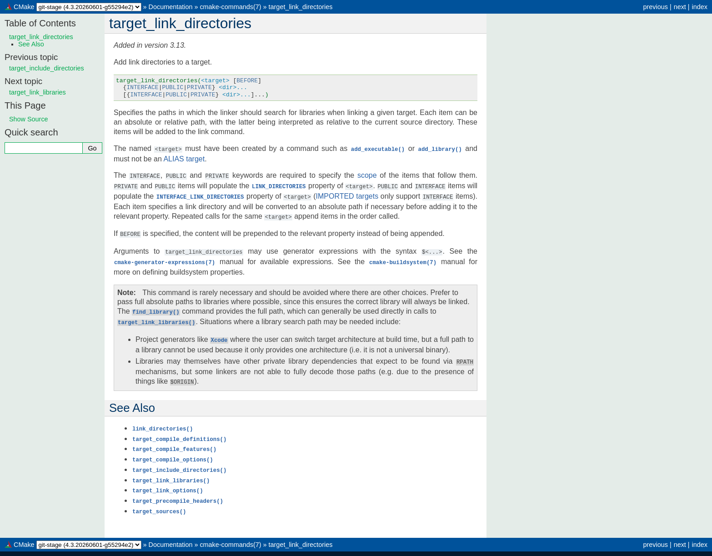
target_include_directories (46, 68)
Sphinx (432, 549)
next (680, 6)
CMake (24, 6)
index (699, 6)
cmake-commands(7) (230, 6)
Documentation (171, 6)
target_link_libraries (37, 92)
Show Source (28, 119)
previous (655, 6)
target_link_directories (301, 6)
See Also (31, 44)
